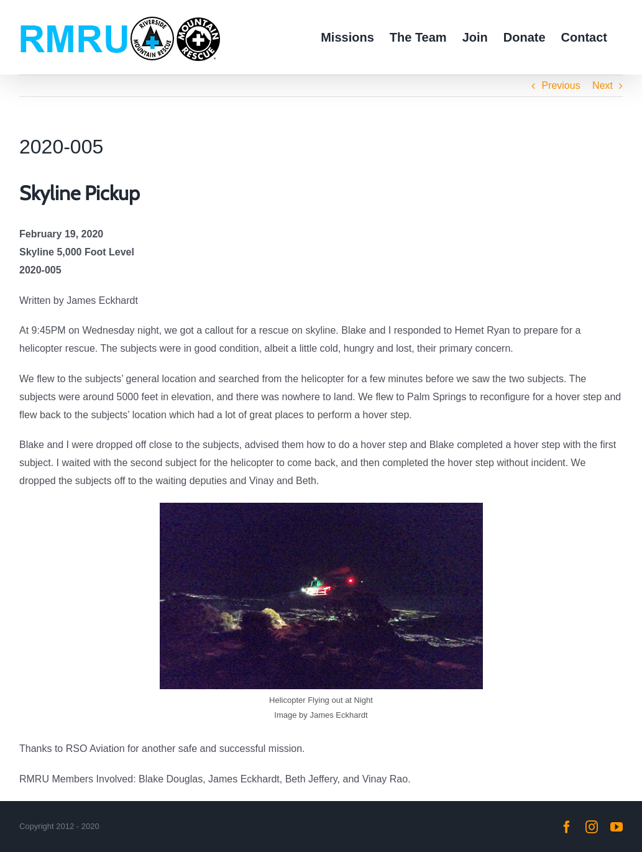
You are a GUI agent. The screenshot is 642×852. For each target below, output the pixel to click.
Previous (560, 85)
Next (602, 85)
